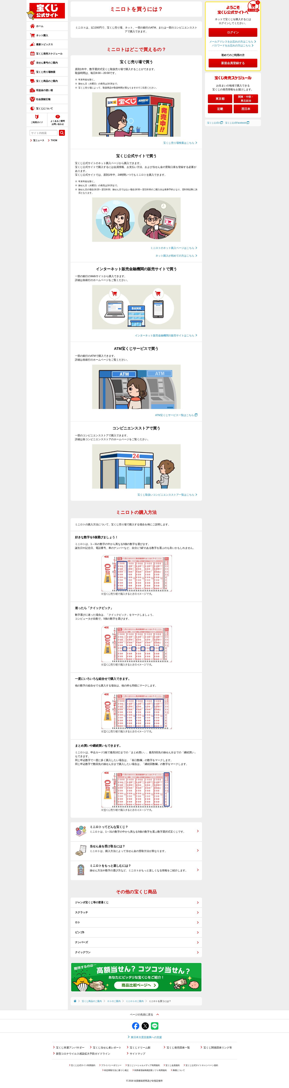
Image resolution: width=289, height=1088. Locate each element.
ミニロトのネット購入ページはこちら (172, 247)
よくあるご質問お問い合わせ (58, 122)
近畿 (220, 108)
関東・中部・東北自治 (246, 98)
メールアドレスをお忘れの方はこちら (231, 41)
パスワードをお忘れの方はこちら (231, 45)
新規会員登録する (233, 63)
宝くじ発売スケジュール (49, 53)
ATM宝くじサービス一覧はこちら (174, 415)
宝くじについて (44, 108)
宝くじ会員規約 (173, 1065)
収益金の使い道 (44, 90)
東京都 (220, 98)
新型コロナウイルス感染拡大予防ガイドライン (83, 1053)
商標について (179, 1070)
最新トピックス (44, 44)
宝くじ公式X (213, 123)
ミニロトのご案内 (135, 1001)
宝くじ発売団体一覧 (178, 1047)
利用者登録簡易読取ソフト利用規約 (150, 1070)
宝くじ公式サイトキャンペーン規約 (202, 1065)
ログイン (233, 32)
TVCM (54, 140)
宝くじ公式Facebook (235, 123)
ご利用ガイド (37, 122)
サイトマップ (137, 1053)
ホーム (39, 26)
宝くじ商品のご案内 (47, 81)
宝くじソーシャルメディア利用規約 (143, 1065)
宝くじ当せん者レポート (107, 1047)
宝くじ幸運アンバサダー (70, 1047)
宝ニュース (38, 140)
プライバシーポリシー (111, 1065)
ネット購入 (42, 35)
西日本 (245, 108)
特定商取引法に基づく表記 (116, 1070)
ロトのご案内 (114, 1001)
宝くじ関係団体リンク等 (217, 1047)
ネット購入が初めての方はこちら (175, 255)
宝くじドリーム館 (140, 1047)
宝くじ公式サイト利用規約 (83, 1065)
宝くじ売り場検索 (45, 72)
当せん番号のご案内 (47, 62)
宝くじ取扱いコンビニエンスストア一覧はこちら (165, 494)
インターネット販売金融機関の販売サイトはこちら (164, 335)
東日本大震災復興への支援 (146, 1037)
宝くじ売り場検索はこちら (178, 142)
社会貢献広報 (43, 99)
